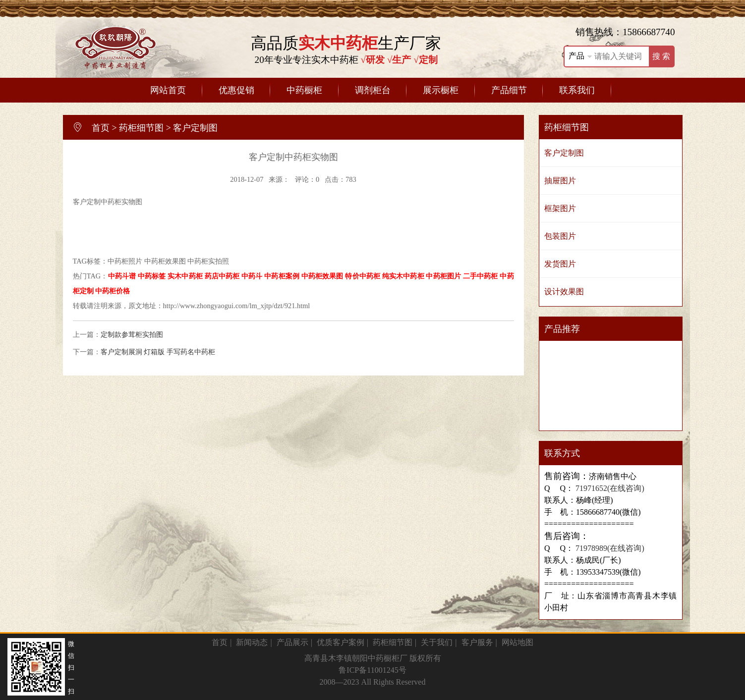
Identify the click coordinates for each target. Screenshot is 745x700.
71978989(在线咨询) (608, 548)
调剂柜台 (373, 90)
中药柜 (111, 202)
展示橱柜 (440, 90)
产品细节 (509, 90)
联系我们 (577, 90)
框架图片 (560, 208)
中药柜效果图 (165, 261)
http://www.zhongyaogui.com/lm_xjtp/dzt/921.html (236, 306)
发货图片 (560, 264)
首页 (101, 128)
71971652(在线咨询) (608, 488)
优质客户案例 (340, 642)
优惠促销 (236, 90)
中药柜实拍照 (208, 261)
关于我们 (437, 642)
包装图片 (560, 236)
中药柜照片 (125, 261)
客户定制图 (195, 128)
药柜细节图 (141, 128)
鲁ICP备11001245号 (372, 670)
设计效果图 (564, 291)
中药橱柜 (304, 90)
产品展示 (292, 642)
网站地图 (517, 642)
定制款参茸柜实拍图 (132, 334)
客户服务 (477, 642)
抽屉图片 (560, 180)
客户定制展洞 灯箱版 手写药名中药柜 (158, 352)
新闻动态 (252, 642)
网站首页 (168, 90)
